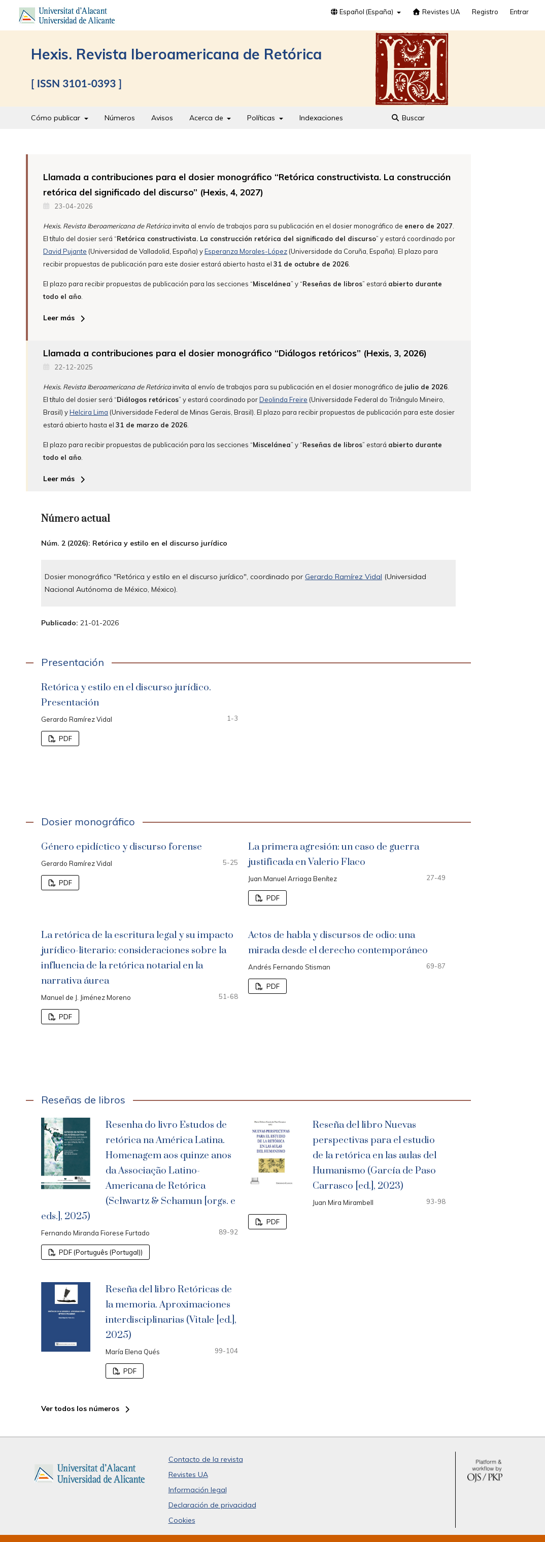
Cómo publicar (56, 117)
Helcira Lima (89, 412)
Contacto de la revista (205, 1459)
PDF (64, 738)
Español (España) (362, 12)
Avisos (162, 117)
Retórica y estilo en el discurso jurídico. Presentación (126, 695)
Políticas (262, 117)
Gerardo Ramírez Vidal (343, 576)
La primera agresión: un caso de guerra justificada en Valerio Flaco (333, 854)
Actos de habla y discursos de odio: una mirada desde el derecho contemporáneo (338, 942)
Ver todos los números (80, 1408)
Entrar (519, 12)
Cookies (181, 1520)
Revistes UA (436, 12)
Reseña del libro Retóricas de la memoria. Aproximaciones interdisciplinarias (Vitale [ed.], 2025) (171, 1312)
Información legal (197, 1489)
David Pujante (65, 251)
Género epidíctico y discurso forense (121, 847)
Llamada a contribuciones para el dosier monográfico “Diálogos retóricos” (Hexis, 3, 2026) (235, 353)
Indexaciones (321, 117)
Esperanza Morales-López (246, 251)
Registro (485, 12)
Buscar (408, 117)
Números (120, 117)
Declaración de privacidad (212, 1505)
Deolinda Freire (283, 399)
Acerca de (207, 117)
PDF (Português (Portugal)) (100, 1252)
